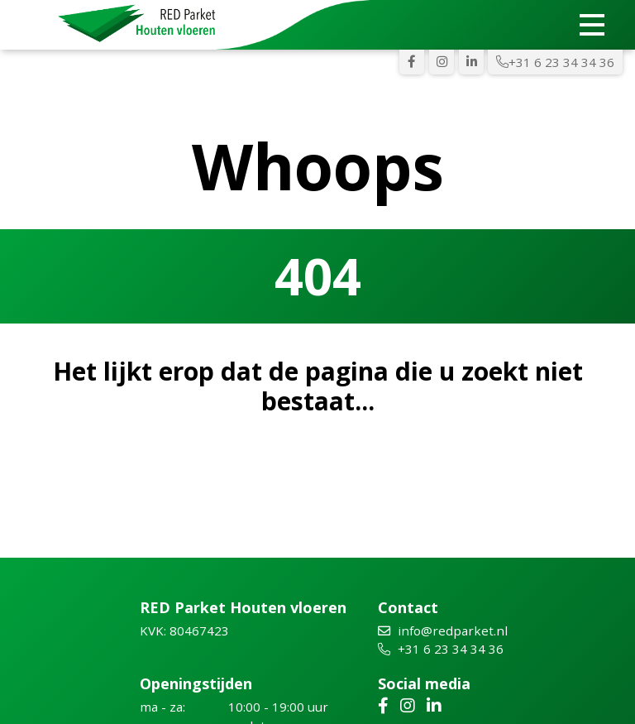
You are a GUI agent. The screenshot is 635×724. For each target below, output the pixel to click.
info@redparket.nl (443, 630)
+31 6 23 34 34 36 (555, 62)
